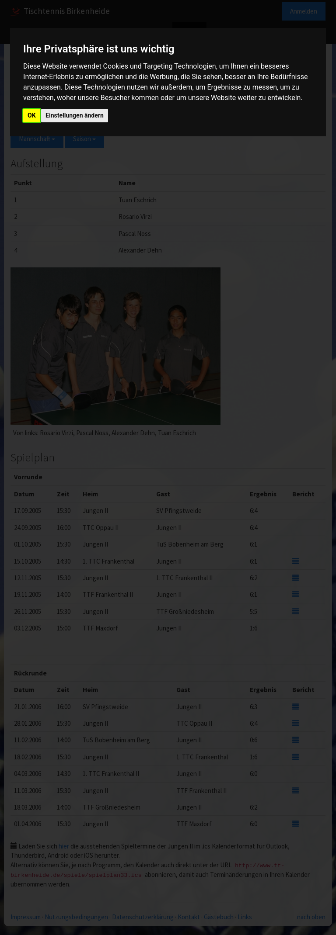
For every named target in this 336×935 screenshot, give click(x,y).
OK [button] (32, 115)
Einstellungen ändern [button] (75, 115)
